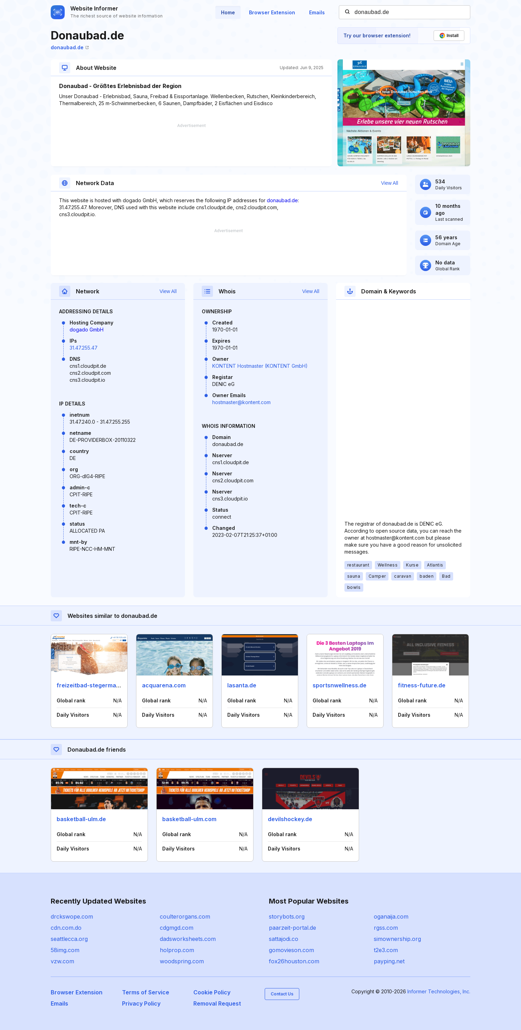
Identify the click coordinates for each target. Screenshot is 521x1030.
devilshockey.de (290, 819)
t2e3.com (386, 950)
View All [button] (389, 183)
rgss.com (386, 927)
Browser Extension (272, 12)
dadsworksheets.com (188, 938)
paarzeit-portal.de (292, 927)
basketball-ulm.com (189, 819)
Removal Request (217, 1003)
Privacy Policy (141, 1003)
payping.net (389, 961)
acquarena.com (164, 685)
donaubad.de (70, 47)
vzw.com (62, 961)
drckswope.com (72, 916)
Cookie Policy (211, 992)
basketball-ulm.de (81, 819)
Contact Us (282, 993)
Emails (317, 12)
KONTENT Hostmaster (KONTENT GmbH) (260, 366)
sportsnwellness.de (339, 685)
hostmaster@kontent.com (241, 402)
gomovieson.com (291, 950)
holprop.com (177, 950)
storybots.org (287, 916)
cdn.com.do (66, 927)
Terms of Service (145, 992)
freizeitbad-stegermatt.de (93, 685)
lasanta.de (241, 685)
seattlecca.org (69, 938)
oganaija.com (391, 916)
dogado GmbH (87, 330)
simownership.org (397, 938)
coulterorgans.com (185, 916)
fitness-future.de (421, 685)
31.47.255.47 (84, 348)
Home (228, 12)
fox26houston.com (294, 961)
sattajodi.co (283, 938)
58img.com (65, 950)
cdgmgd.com (176, 927)
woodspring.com (182, 961)
